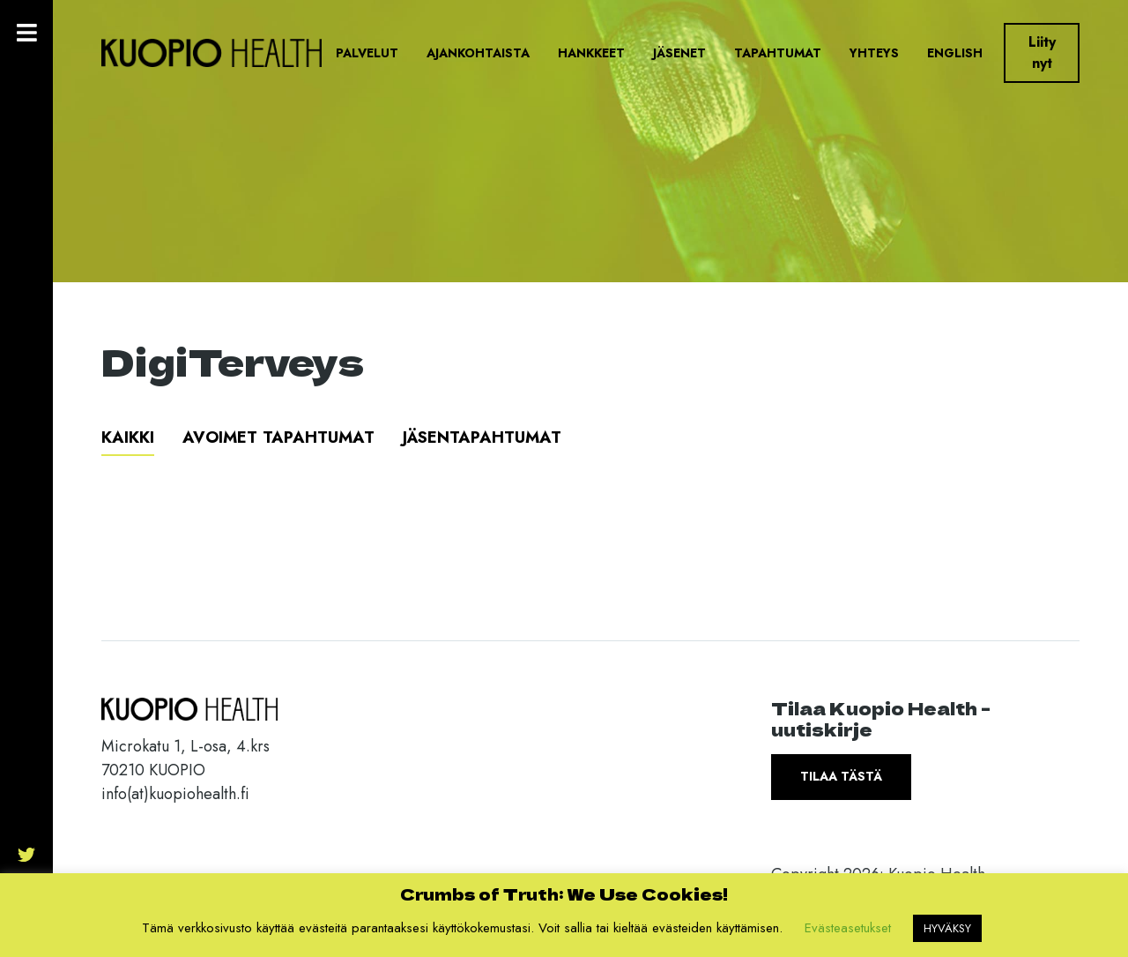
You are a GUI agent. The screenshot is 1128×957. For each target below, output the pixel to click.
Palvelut (367, 53)
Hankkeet (591, 53)
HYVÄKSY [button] (947, 928)
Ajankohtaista (478, 53)
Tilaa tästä (841, 776)
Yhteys (874, 53)
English (955, 53)
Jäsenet (679, 53)
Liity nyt (1042, 52)
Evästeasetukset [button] (848, 928)
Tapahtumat (777, 53)
